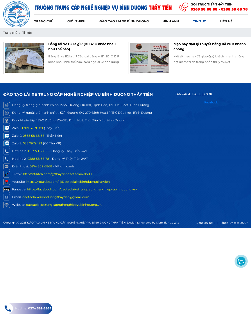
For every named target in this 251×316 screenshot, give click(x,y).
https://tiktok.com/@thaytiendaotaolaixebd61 (57, 174)
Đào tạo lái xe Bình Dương (124, 21)
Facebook (211, 102)
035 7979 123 (32, 143)
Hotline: (26, 308)
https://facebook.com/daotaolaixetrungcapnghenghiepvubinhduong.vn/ (82, 189)
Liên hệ (226, 21)
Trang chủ (44, 21)
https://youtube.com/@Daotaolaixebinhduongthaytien (68, 182)
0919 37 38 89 (32, 128)
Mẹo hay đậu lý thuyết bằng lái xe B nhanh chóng (210, 46)
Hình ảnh (171, 21)
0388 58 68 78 (38, 159)
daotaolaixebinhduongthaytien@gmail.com (55, 197)
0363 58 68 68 (34, 136)
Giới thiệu (76, 21)
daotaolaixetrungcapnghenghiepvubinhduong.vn (64, 205)
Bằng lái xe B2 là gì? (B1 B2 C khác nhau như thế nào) (82, 46)
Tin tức (199, 21)
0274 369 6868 (41, 166)
